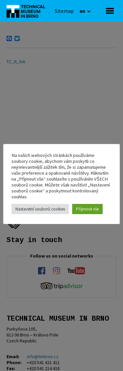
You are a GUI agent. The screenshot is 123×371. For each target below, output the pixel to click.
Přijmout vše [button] (87, 209)
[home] (28, 11)
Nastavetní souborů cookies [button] (40, 209)
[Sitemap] (64, 11)
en (82, 11)
